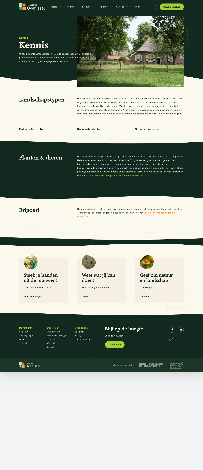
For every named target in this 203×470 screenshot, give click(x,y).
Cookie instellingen (83, 437)
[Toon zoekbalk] (155, 7)
